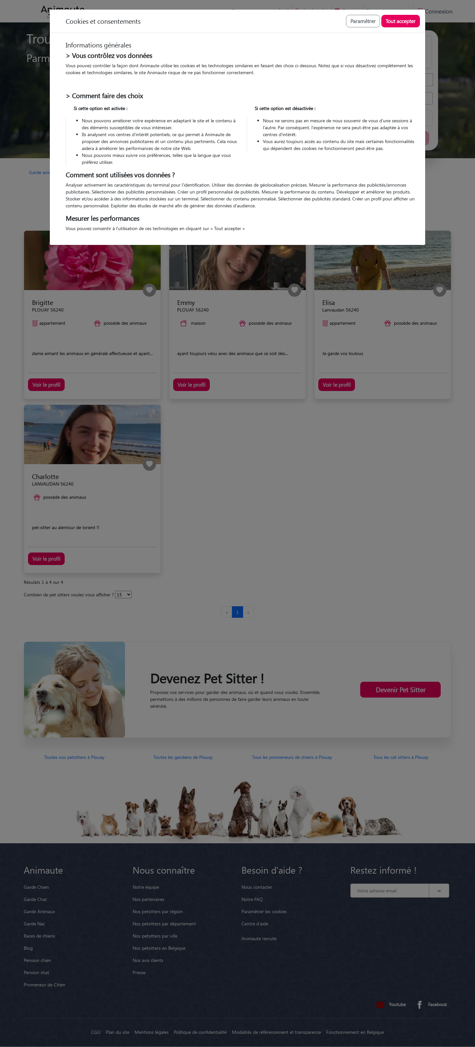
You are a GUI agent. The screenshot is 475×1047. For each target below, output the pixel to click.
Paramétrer (363, 20)
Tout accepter (401, 20)
